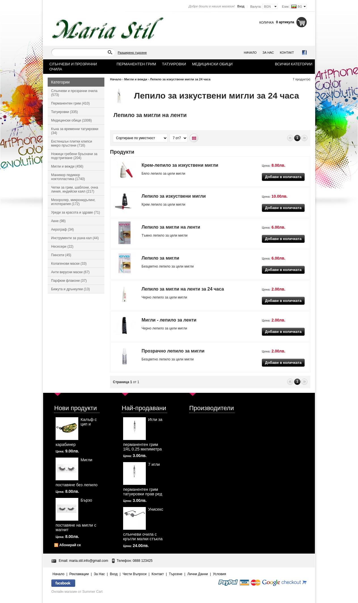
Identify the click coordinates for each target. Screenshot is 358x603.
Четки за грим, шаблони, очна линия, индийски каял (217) (74, 189)
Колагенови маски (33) (69, 264)
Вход (240, 6)
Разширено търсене (132, 52)
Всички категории (293, 64)
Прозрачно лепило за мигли (173, 351)
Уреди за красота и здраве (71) (75, 212)
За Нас (268, 52)
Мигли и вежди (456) (67, 166)
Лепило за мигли (160, 258)
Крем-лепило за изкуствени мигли (180, 165)
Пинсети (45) (61, 255)
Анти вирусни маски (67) (70, 272)
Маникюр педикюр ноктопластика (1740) (68, 177)
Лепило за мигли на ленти (171, 227)
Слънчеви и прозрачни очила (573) (74, 93)
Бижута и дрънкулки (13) (70, 289)
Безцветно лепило (156, 359)
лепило (156, 174)
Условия (219, 574)
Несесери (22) (62, 247)
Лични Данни (198, 574)
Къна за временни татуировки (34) (74, 131)
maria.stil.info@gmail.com (88, 561)
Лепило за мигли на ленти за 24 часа (183, 289)
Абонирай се (70, 545)
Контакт (287, 52)
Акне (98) (58, 221)
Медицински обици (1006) (71, 120)
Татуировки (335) (64, 112)
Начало (250, 52)
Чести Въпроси (134, 574)
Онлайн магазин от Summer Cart (77, 592)
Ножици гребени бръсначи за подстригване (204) (74, 156)
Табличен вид (194, 138)
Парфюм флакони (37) (69, 281)
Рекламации (79, 574)
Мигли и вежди (135, 79)
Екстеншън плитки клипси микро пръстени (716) (71, 143)
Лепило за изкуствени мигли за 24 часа (180, 79)
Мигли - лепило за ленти (169, 320)
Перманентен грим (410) (70, 103)
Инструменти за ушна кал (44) (75, 238)
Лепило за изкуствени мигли (174, 196)
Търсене (175, 574)
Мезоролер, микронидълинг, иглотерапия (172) (73, 202)
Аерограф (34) (62, 229)
